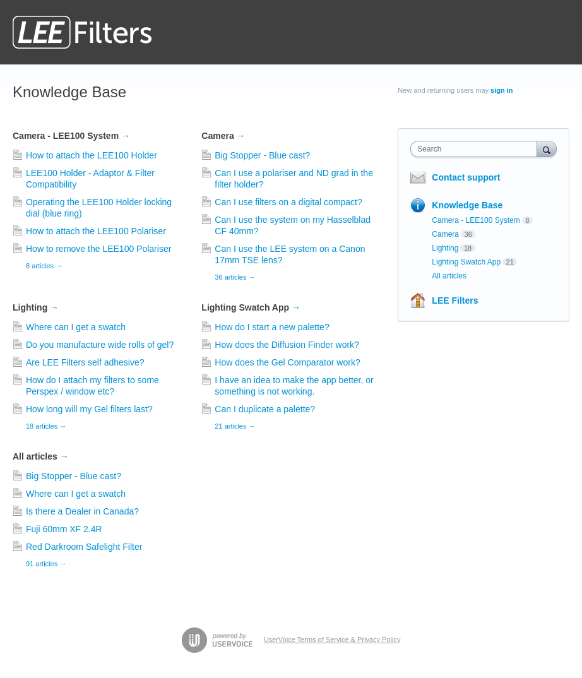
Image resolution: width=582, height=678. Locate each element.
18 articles (46, 426)
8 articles (44, 266)
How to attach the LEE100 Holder (91, 155)
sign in (501, 90)
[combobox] (476, 149)
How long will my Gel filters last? (89, 409)
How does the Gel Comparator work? (287, 362)
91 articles (46, 564)
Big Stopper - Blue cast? (262, 155)
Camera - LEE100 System (71, 136)
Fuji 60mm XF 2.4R (64, 529)
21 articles (235, 426)
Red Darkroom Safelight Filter (84, 547)
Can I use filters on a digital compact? (288, 202)
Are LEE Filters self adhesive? (85, 362)
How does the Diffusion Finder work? (287, 345)
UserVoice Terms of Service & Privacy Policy (332, 639)
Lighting (36, 307)
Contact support (466, 177)
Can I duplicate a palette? (265, 409)
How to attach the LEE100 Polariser (96, 231)
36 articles (235, 277)
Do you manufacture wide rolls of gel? (100, 345)
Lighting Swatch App (250, 307)
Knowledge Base (467, 205)
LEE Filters (455, 300)
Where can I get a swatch (76, 327)
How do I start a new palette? (272, 327)
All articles (41, 456)
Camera (223, 136)
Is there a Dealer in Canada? (82, 511)
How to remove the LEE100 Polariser (98, 249)
